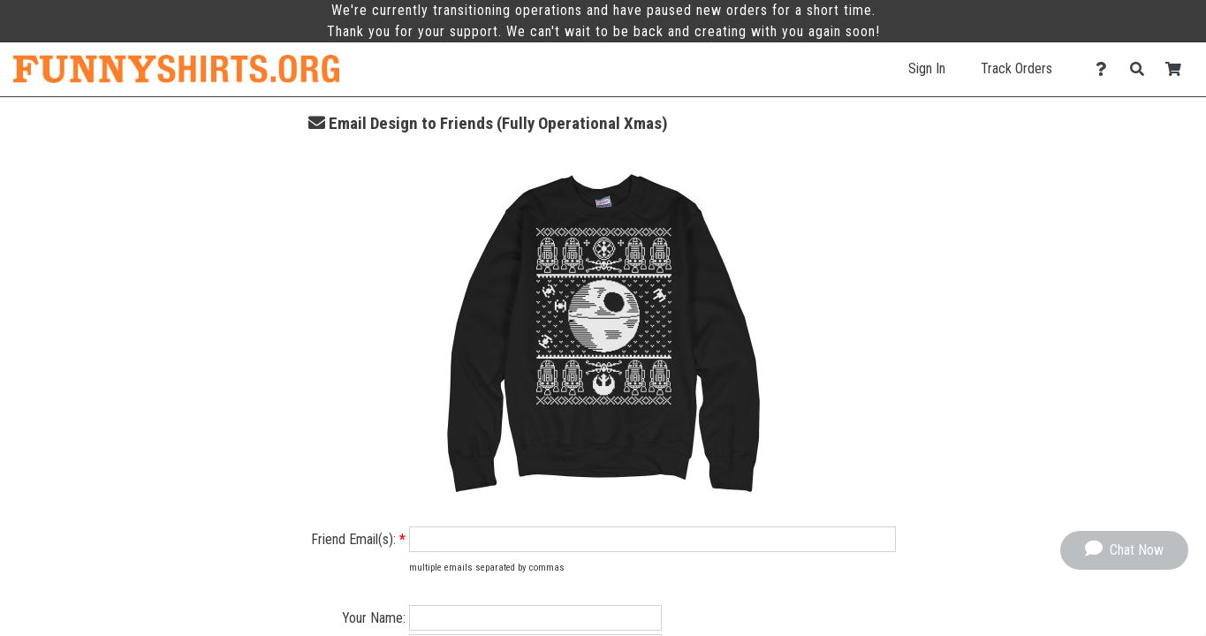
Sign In (926, 68)
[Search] (1142, 69)
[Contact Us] (1106, 69)
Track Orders (1016, 68)
